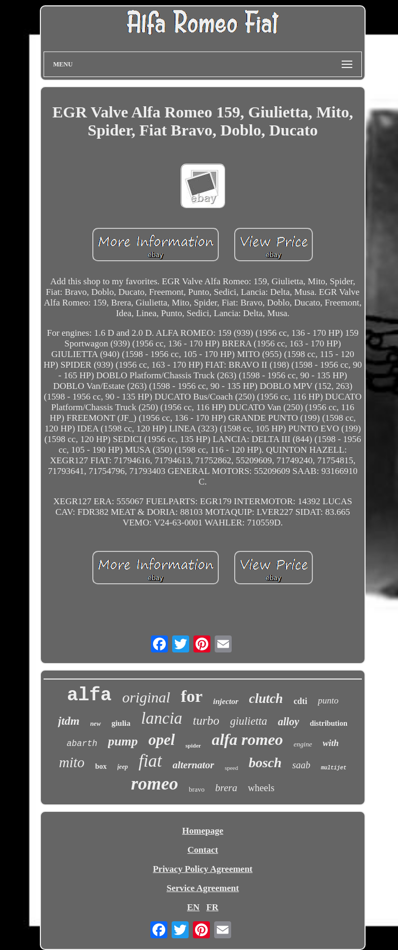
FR (212, 907)
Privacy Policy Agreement (203, 869)
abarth (82, 744)
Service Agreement (202, 888)
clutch (266, 698)
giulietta (248, 721)
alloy (288, 721)
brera (226, 787)
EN (193, 907)
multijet (333, 768)
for (191, 696)
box (101, 766)
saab (301, 765)
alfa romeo (247, 739)
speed (231, 768)
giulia (121, 723)
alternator (193, 764)
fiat (150, 760)
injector (226, 701)
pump (123, 741)
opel (161, 739)
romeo (155, 783)
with (330, 743)
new (95, 723)
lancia (162, 718)
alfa (89, 695)
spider (193, 745)
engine (303, 744)
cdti (301, 701)
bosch (265, 762)
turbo (206, 720)
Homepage (202, 831)
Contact (203, 850)
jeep (122, 766)
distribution (329, 723)
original (146, 697)
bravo (197, 789)
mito (71, 762)
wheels (261, 788)
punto (328, 700)
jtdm (68, 720)
